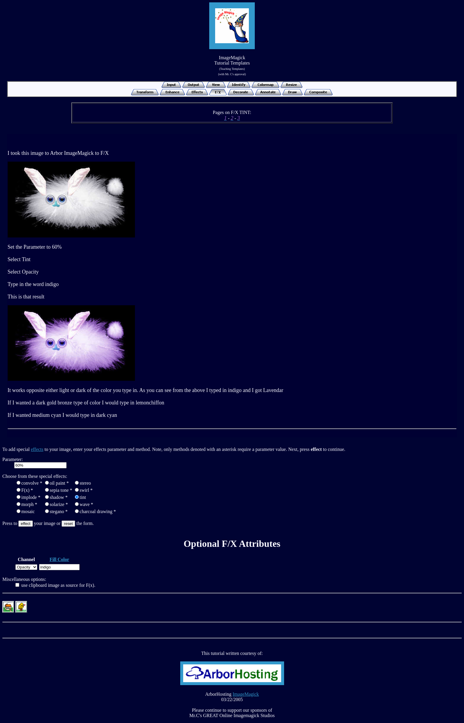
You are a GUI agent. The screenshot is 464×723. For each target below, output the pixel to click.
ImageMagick (246, 694)
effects (37, 449)
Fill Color (59, 559)
